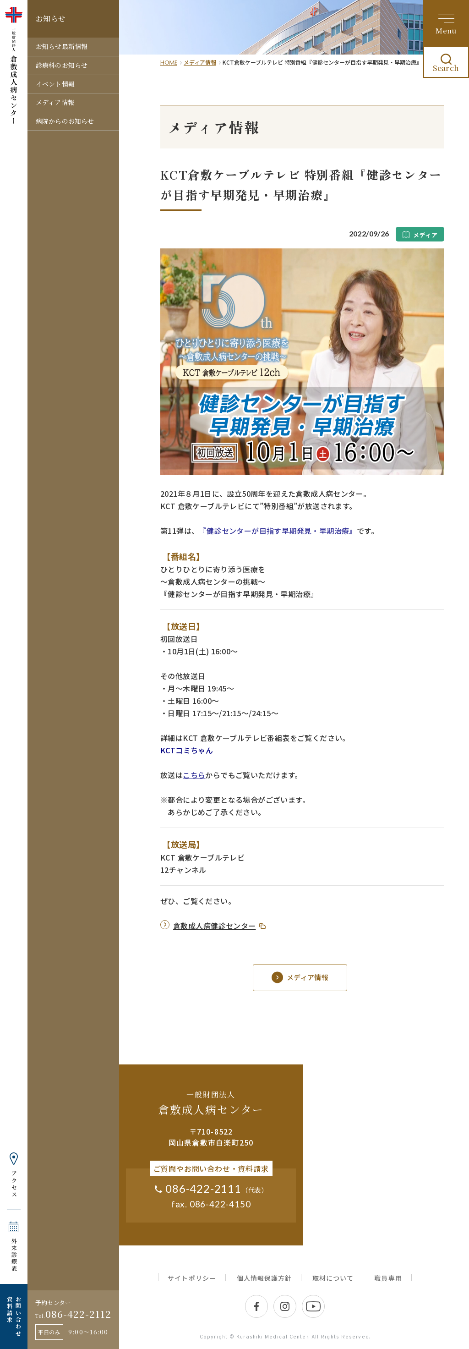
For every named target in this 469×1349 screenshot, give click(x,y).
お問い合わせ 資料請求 (13, 1316)
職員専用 (388, 1278)
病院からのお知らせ (65, 121)
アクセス (14, 1184)
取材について (333, 1278)
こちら (194, 774)
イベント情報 (55, 83)
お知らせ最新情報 (61, 46)
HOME (168, 62)
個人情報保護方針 (264, 1278)
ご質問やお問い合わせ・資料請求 (211, 1168)
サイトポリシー (192, 1278)
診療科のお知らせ (61, 65)
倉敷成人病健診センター (214, 925)
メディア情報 (55, 102)
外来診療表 (14, 1255)
